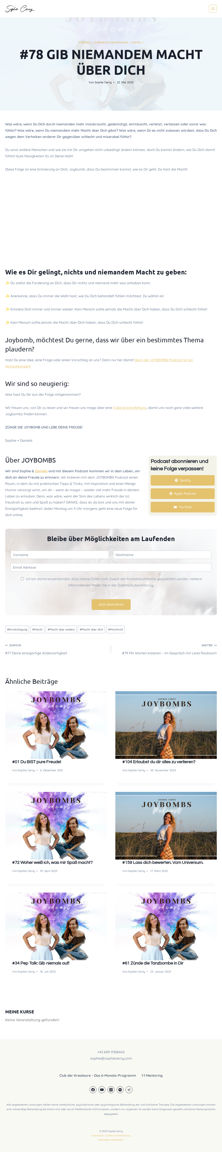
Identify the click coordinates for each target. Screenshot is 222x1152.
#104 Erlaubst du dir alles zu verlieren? (158, 762)
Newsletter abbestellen (111, 1139)
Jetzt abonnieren (111, 604)
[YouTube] (101, 1089)
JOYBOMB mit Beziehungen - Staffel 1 (118, 42)
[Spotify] (120, 1089)
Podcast (85, 42)
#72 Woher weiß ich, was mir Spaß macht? (52, 862)
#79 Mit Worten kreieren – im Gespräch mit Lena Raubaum (165, 648)
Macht (37, 629)
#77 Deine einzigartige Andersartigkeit (56, 648)
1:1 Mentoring (152, 1075)
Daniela (41, 471)
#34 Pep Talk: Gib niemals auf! (40, 963)
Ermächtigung (17, 629)
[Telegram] (129, 1089)
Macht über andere (61, 629)
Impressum (97, 1135)
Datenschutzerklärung (118, 1135)
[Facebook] (93, 1089)
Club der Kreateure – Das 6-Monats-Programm (97, 1075)
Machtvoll (115, 629)
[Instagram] (111, 1089)
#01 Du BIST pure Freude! (36, 762)
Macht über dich (91, 629)
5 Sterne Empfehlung (129, 407)
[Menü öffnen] (213, 9)
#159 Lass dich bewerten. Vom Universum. (162, 862)
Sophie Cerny (103, 82)
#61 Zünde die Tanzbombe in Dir (152, 963)
